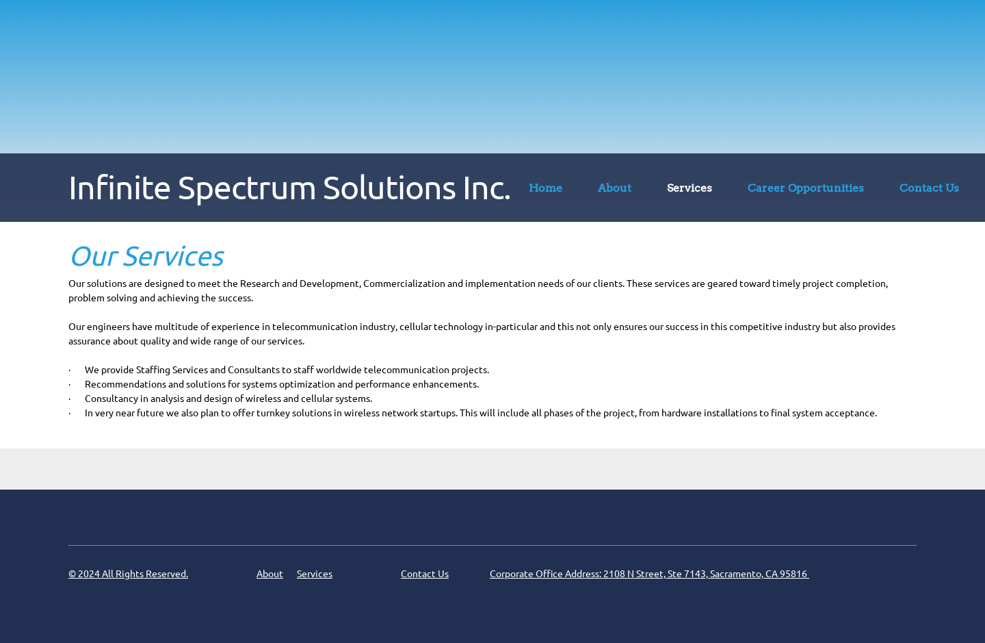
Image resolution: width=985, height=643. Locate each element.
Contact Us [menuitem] (425, 573)
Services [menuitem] (314, 573)
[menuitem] (545, 190)
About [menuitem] (270, 573)
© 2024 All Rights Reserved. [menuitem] (128, 573)
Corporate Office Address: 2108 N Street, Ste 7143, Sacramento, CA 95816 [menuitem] (649, 573)
